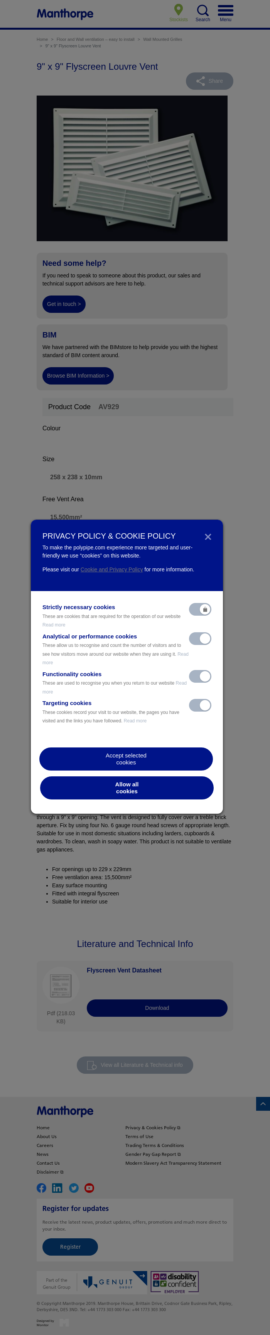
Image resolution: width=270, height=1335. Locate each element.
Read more (53, 625)
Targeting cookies (110, 712)
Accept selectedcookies (126, 759)
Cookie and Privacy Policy (112, 569)
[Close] (208, 536)
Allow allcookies (127, 787)
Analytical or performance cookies (115, 649)
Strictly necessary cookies (111, 616)
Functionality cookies (114, 683)
